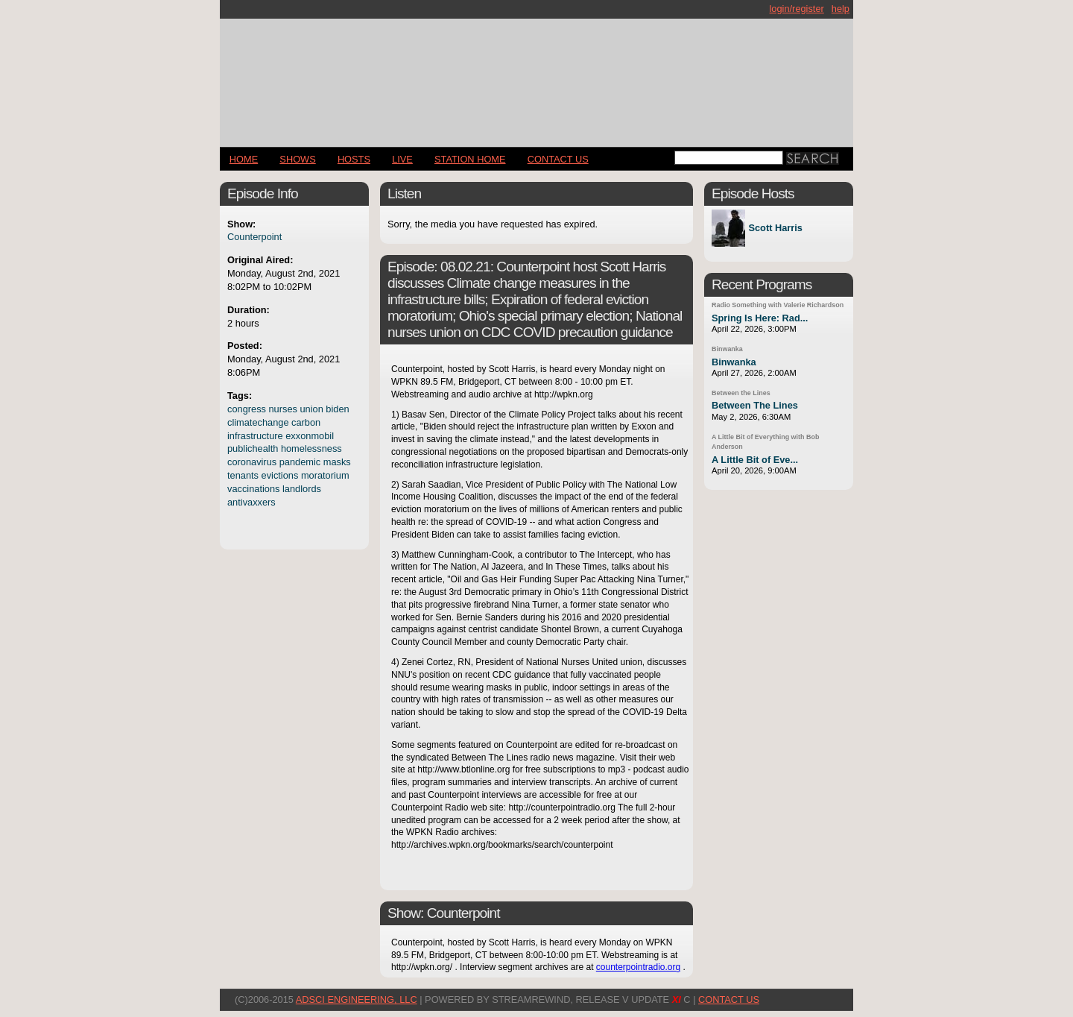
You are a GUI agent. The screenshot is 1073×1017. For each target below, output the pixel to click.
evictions (280, 475)
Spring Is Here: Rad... (760, 318)
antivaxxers (251, 502)
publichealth (252, 448)
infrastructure (255, 435)
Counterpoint (254, 236)
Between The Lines (755, 405)
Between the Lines (741, 393)
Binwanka (727, 349)
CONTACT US (558, 159)
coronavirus (251, 461)
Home (244, 159)
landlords (301, 488)
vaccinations (253, 488)
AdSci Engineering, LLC (356, 999)
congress (246, 409)
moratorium (325, 475)
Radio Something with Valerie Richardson (777, 305)
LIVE (402, 159)
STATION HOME (470, 159)
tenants (243, 475)
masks (337, 461)
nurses (283, 409)
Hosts (354, 159)
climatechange (258, 422)
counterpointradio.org (638, 967)
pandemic (300, 461)
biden (337, 409)
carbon (305, 422)
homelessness (311, 448)
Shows (297, 159)
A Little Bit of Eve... (755, 459)
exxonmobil (309, 435)
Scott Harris (775, 228)
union (311, 409)
